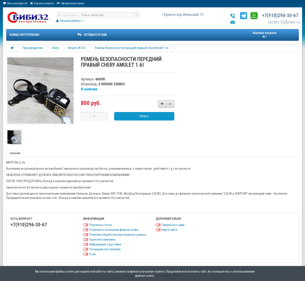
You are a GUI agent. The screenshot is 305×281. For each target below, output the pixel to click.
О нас (92, 254)
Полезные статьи (100, 225)
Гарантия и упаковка (102, 239)
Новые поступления (24, 34)
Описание (15, 153)
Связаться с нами (173, 225)
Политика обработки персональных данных (117, 235)
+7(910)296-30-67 (280, 15)
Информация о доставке (105, 244)
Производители (33, 48)
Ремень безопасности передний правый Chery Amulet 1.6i (132, 48)
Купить (144, 116)
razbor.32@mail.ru (284, 22)
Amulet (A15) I (77, 48)
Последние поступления (105, 249)
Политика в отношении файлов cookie (114, 230)
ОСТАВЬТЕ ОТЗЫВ (92, 34)
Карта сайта (169, 230)
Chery (55, 48)
